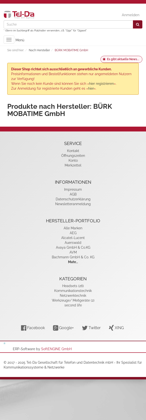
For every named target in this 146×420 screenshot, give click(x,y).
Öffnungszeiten (73, 156)
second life (73, 305)
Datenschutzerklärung (73, 199)
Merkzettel (73, 165)
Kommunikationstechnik (73, 291)
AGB (73, 194)
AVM (73, 252)
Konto (73, 160)
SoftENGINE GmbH (56, 349)
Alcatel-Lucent (73, 238)
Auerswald (73, 243)
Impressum (73, 189)
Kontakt (73, 151)
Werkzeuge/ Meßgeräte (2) (73, 300)
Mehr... (73, 262)
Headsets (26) (73, 286)
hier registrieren (101, 84)
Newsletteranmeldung (73, 204)
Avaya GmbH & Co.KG (73, 247)
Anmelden (130, 15)
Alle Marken (73, 228)
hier (91, 88)
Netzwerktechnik (73, 295)
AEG (73, 233)
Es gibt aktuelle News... (123, 59)
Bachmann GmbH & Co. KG (73, 257)
